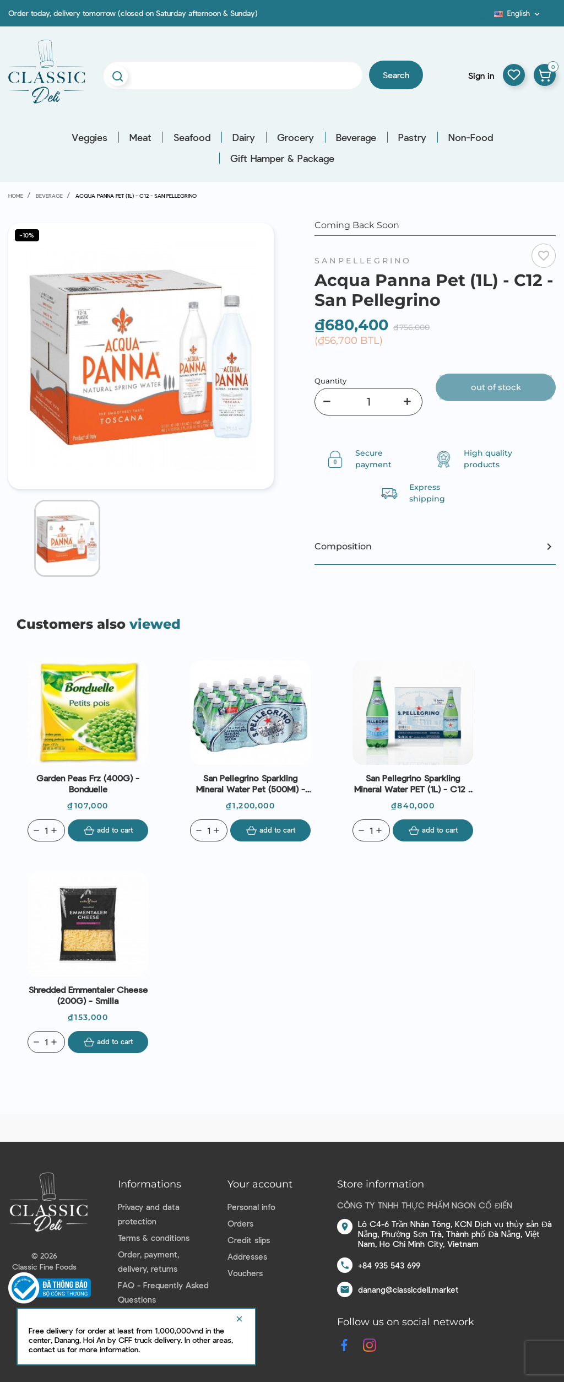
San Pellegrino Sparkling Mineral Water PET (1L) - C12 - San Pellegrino (413, 784)
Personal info (251, 1207)
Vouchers (245, 1273)
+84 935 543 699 (389, 1265)
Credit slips (248, 1240)
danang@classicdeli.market (408, 1289)
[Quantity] (368, 401)
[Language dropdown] (518, 13)
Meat (140, 137)
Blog (487, 17)
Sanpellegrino (363, 261)
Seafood (191, 137)
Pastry (412, 137)
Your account (259, 1184)
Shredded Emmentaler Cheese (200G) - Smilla (88, 995)
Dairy (243, 137)
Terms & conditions (153, 1238)
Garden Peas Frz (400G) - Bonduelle (87, 783)
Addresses (247, 1256)
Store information (380, 1184)
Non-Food (470, 137)
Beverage (356, 137)
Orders (240, 1223)
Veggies (89, 137)
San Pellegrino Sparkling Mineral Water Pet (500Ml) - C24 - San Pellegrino (250, 784)
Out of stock (496, 387)
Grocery (295, 137)
